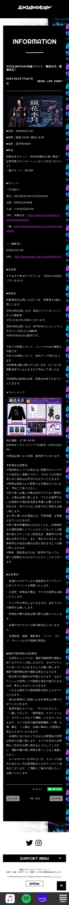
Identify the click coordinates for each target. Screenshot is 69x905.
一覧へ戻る (34, 798)
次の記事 (56, 798)
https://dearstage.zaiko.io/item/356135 (37, 256)
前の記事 (12, 798)
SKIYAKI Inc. (57, 877)
